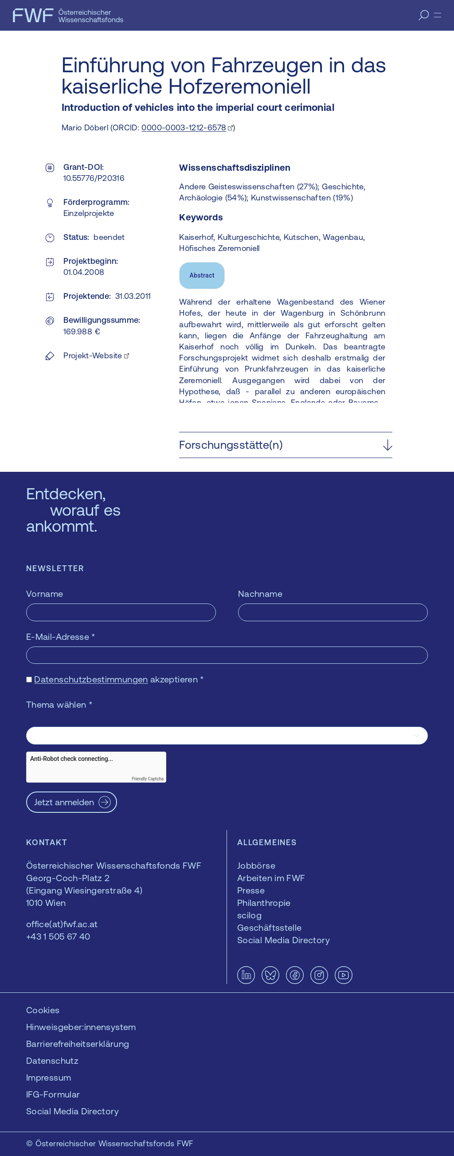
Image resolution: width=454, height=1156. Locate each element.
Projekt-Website (92, 355)
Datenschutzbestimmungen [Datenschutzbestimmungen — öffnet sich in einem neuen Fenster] (91, 679)
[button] (285, 445)
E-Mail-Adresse (61, 636)
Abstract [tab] (202, 275)
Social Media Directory (72, 1111)
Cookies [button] (43, 1010)
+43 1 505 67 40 (58, 936)
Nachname (260, 593)
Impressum (48, 1077)
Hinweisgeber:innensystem (81, 1027)
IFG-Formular (53, 1094)
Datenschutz (52, 1060)
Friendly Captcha (148, 778)
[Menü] (437, 15)
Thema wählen (59, 704)
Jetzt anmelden (64, 802)
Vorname (44, 593)
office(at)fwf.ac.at (62, 924)
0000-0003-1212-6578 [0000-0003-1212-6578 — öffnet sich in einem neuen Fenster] (183, 127)
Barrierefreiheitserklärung (77, 1043)
